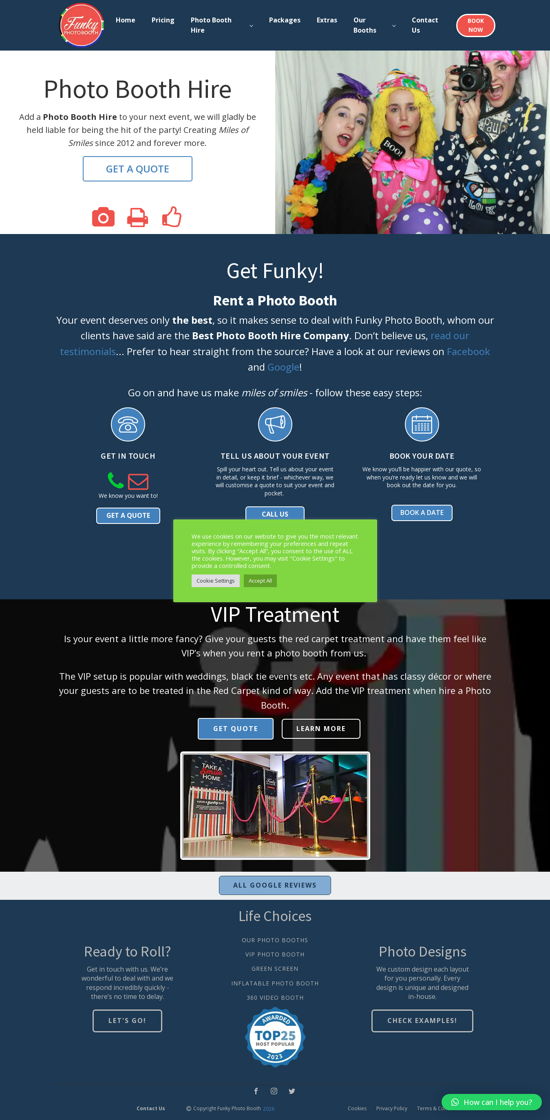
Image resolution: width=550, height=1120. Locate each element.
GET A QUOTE (137, 168)
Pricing (163, 19)
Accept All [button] (260, 580)
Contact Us (425, 25)
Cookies (357, 1108)
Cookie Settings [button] (216, 580)
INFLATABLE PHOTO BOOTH (275, 983)
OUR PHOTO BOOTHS (275, 940)
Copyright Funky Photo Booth (227, 1108)
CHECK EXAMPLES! (422, 1020)
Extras (327, 19)
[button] (492, 1102)
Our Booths (364, 25)
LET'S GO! (127, 1020)
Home (125, 19)
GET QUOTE (235, 728)
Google (283, 366)
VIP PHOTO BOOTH (275, 955)
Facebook (468, 351)
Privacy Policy (391, 1108)
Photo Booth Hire (211, 25)
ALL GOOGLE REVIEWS (275, 885)
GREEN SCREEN (275, 969)
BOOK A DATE (422, 513)
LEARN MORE (321, 728)
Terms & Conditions (440, 1108)
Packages (284, 19)
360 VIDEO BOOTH (275, 998)
